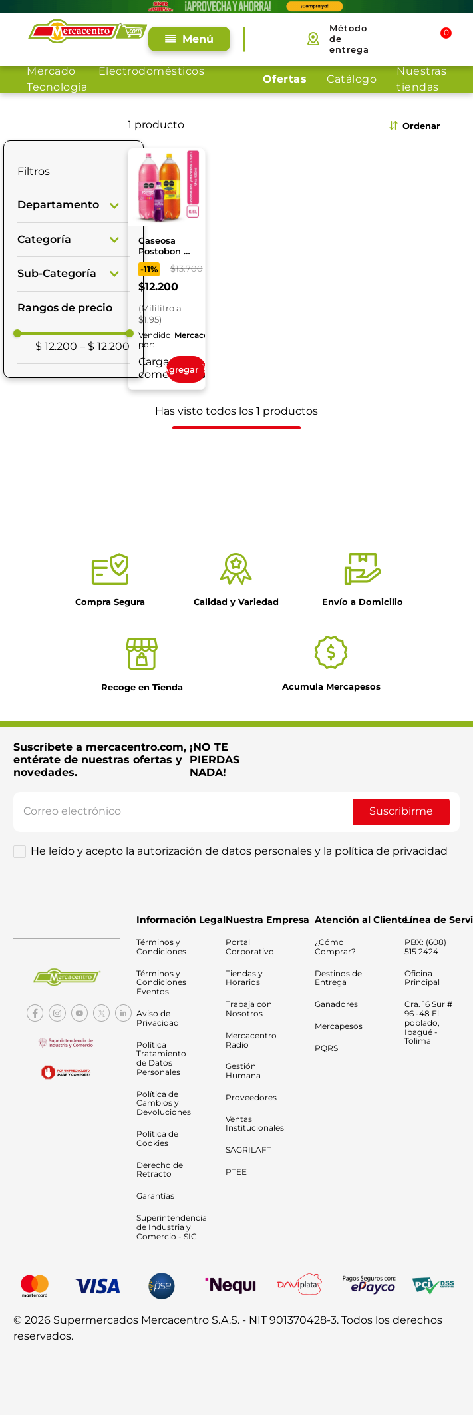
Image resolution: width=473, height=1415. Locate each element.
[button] (73, 204)
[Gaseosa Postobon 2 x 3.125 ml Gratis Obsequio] (167, 267)
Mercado (51, 71)
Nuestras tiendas (421, 79)
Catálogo (352, 79)
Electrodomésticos (151, 71)
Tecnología (57, 87)
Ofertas (285, 79)
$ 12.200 (56, 345)
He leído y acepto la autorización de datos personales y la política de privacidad (239, 851)
